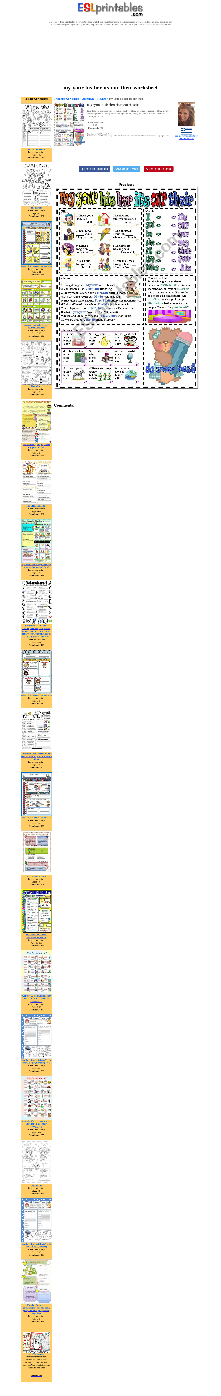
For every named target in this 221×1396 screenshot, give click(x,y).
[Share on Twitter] (126, 169)
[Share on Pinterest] (159, 169)
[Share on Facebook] (94, 169)
